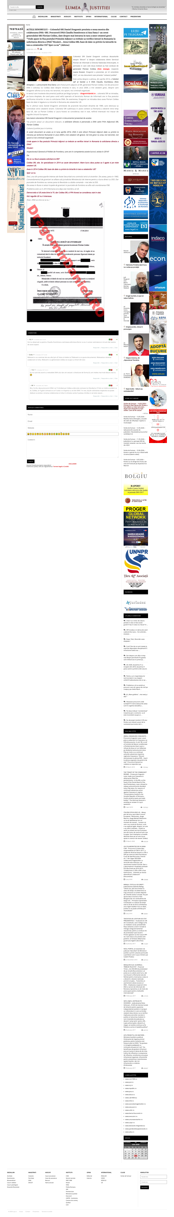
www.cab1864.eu (131, 1098)
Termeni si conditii (47, 1211)
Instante (31, 1176)
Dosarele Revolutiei (13, 1187)
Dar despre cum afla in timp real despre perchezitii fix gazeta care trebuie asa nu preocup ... (135, 658)
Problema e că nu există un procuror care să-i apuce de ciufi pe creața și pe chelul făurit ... (136, 687)
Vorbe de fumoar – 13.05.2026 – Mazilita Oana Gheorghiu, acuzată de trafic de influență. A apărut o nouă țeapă (135, 420)
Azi (135, 1142)
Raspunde (96, 347)
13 (125, 1154)
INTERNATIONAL (106, 1172)
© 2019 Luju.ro (12, 1211)
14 (129, 1154)
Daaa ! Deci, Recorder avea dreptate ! (134, 640)
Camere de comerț (72, 1200)
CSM (67, 1176)
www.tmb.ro (129, 1101)
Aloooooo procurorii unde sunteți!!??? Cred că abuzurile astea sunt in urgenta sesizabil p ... (135, 704)
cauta (39, 7)
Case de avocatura (51, 1178)
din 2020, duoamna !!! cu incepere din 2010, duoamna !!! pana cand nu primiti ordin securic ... (135, 668)
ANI (67, 1189)
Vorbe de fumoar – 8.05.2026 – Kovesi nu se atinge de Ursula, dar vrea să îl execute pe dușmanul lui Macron (135, 463)
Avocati (67, 17)
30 (136, 1158)
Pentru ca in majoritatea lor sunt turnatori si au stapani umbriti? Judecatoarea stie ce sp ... (135, 678)
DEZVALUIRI (11, 1172)
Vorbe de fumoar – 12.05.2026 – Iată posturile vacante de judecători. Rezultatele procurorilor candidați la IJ (135, 431)
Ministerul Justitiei (71, 1193)
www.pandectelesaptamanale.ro (136, 1129)
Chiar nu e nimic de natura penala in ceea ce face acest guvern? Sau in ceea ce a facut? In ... (136, 623)
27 (125, 1158)
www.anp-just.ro (130, 1107)
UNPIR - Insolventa (72, 1198)
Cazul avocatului (50, 1176)
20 (125, 1156)
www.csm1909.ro (131, 1079)
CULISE (123, 1172)
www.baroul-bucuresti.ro (133, 1113)
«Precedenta (127, 1142)
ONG (67, 1185)
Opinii (88, 17)
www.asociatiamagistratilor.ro (135, 1104)
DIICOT (30, 1182)
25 (142, 1156)
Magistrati (56, 17)
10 (139, 1151)
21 (129, 1156)
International (101, 17)
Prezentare (135, 17)
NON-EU (103, 1180)
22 (132, 1156)
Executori (69, 1196)
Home (28, 25)
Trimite (30, 461)
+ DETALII (145, 413)
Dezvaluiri (43, 17)
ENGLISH (104, 1176)
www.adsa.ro (129, 1132)
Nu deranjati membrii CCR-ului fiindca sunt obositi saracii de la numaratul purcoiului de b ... (135, 722)
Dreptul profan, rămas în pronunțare (133, 328)
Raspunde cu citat (107, 347)
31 (139, 1158)
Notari (68, 1182)
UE (102, 1182)
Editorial (89, 1176)
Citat (116, 347)
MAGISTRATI (32, 1172)
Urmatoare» (143, 1142)
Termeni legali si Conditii (61, 466)
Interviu (89, 1178)
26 (146, 1156)
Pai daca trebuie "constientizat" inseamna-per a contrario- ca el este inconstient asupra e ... (136, 713)
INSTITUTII (69, 1172)
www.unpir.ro (130, 1123)
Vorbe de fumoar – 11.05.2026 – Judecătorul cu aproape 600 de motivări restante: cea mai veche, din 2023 (135, 442)
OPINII (89, 1172)
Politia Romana (70, 1187)
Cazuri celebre (11, 1182)
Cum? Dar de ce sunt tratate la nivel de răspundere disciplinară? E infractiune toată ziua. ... (135, 648)
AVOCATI (48, 1172)
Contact (124, 17)
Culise (114, 17)
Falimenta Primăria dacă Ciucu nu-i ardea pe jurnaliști (135, 266)
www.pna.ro (129, 1091)
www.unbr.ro (129, 1110)
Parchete (31, 1178)
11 (142, 1151)
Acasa (21, 1211)
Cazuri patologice (12, 1185)
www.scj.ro (129, 1085)
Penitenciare (70, 1191)
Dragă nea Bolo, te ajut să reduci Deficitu (133, 297)
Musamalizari (11, 1180)
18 (142, 1154)
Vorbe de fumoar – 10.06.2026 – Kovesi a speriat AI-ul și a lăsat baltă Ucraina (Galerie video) (136, 452)
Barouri (47, 1180)
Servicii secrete (70, 1178)
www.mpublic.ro (130, 1088)
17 (139, 1154)
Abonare (144, 1187)
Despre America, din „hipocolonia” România (132, 359)
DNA (29, 1180)
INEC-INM (69, 1180)
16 (136, 1154)
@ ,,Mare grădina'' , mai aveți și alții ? (135, 695)
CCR (67, 1205)
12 (146, 1151)
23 (136, 1156)
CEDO (103, 1178)
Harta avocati (49, 1182)
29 (132, 1158)
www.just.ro (129, 1082)
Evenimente (11, 1178)
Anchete (9, 1176)
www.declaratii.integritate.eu (135, 1126)
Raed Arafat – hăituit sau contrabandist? (133, 390)
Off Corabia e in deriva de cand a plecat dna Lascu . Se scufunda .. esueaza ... (135, 632)
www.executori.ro (131, 1116)
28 (129, 1158)
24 (139, 1156)
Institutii (78, 17)
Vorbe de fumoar (126, 1176)
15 (132, 1154)
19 (146, 1154)
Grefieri (68, 1202)
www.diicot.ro (130, 1095)
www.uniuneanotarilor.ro (133, 1119)
